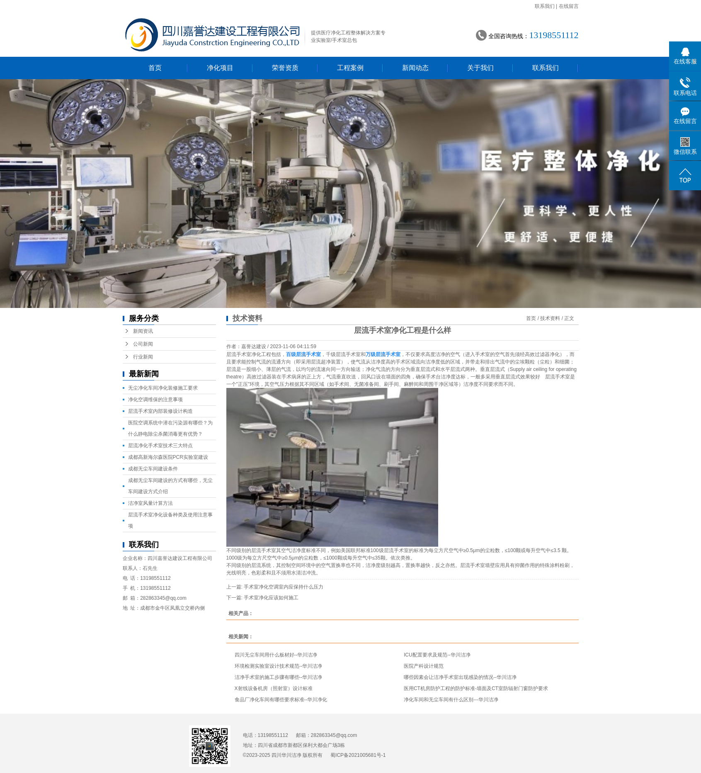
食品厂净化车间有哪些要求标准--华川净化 (281, 700)
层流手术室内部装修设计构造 (160, 411)
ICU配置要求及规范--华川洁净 (437, 655)
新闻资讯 (143, 331)
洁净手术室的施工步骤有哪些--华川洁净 (279, 677)
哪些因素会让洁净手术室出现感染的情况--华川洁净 (460, 677)
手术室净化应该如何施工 (271, 598)
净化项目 (220, 67)
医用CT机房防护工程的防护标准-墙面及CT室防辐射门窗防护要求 (476, 688)
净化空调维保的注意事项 (155, 399)
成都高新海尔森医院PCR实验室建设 (168, 457)
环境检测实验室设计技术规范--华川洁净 (279, 666)
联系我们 (545, 6)
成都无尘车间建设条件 (153, 469)
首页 (155, 67)
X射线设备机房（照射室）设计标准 (274, 688)
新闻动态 (415, 67)
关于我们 (480, 67)
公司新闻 (143, 344)
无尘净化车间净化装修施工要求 (163, 388)
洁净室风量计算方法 (150, 503)
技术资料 (550, 318)
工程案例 (350, 67)
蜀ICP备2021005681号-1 (358, 755)
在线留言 (569, 6)
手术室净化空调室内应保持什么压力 (283, 587)
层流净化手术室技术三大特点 (160, 445)
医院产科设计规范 (424, 666)
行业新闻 (143, 357)
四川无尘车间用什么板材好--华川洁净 (276, 655)
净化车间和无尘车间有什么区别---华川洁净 (451, 700)
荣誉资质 (285, 67)
